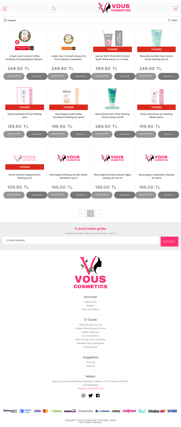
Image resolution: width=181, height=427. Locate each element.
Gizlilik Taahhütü (90, 332)
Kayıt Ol (90, 366)
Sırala (174, 20)
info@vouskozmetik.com (91, 388)
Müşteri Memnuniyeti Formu (90, 328)
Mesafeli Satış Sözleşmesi (90, 343)
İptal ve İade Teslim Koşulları (90, 339)
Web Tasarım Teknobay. (90, 422)
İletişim (90, 305)
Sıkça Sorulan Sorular (90, 324)
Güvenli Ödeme (90, 335)
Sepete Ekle (14, 76)
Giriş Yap (90, 362)
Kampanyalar (90, 347)
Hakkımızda (90, 302)
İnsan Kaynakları (90, 309)
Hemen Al (37, 76)
